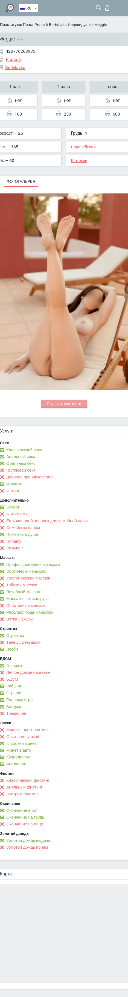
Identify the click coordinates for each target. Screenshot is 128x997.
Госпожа (14, 665)
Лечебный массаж (23, 591)
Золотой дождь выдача (28, 840)
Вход (107, 8)
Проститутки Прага (16, 24)
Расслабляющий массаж (29, 612)
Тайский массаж (21, 585)
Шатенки (79, 160)
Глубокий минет (21, 743)
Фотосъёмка (18, 513)
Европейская (83, 147)
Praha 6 (41, 24)
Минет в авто (18, 750)
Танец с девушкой (23, 642)
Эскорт (12, 507)
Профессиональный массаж (33, 564)
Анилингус (16, 763)
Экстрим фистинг (22, 794)
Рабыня (13, 686)
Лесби (12, 649)
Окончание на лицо (24, 824)
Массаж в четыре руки (27, 598)
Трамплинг (16, 713)
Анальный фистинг (24, 787)
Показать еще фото (64, 404)
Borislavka (58, 24)
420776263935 (20, 51)
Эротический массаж (26, 571)
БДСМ (12, 679)
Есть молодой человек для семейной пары (47, 520)
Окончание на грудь (25, 817)
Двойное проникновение (29, 477)
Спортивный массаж (25, 605)
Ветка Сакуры (19, 619)
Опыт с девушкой (22, 736)
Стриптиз (15, 635)
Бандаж (13, 706)
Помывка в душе (22, 534)
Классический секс (24, 449)
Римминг (14, 548)
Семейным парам (23, 527)
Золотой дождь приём (27, 847)
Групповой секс (20, 470)
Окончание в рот (22, 810)
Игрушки (14, 483)
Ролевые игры (19, 699)
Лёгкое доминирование (28, 672)
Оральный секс (20, 463)
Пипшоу (13, 541)
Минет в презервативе (27, 729)
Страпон (14, 692)
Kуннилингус (18, 757)
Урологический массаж (28, 578)
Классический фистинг (27, 780)
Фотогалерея (21, 181)
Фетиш (12, 490)
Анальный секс (20, 456)
